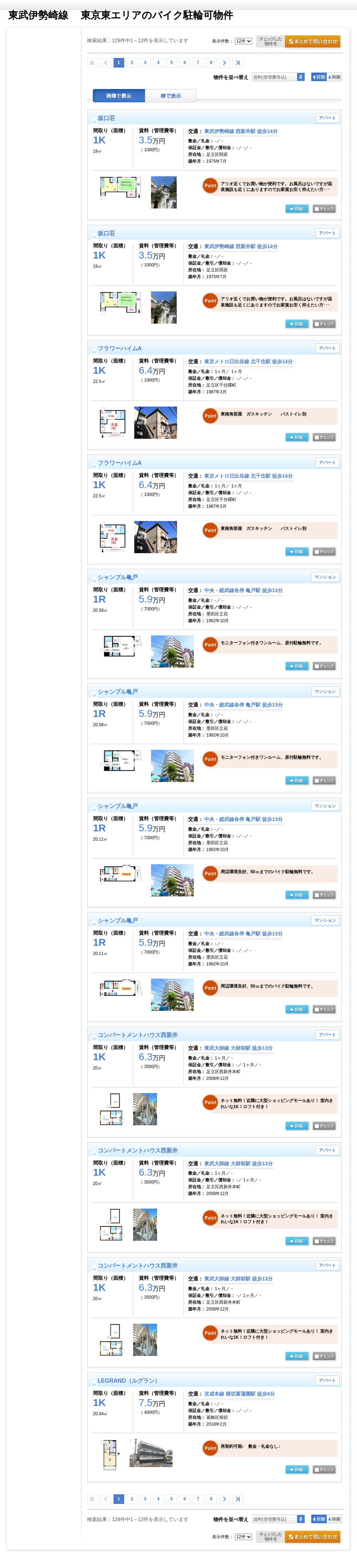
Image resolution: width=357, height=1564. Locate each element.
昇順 (319, 77)
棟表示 (171, 95)
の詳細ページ (297, 209)
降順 (334, 77)
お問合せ (299, 42)
